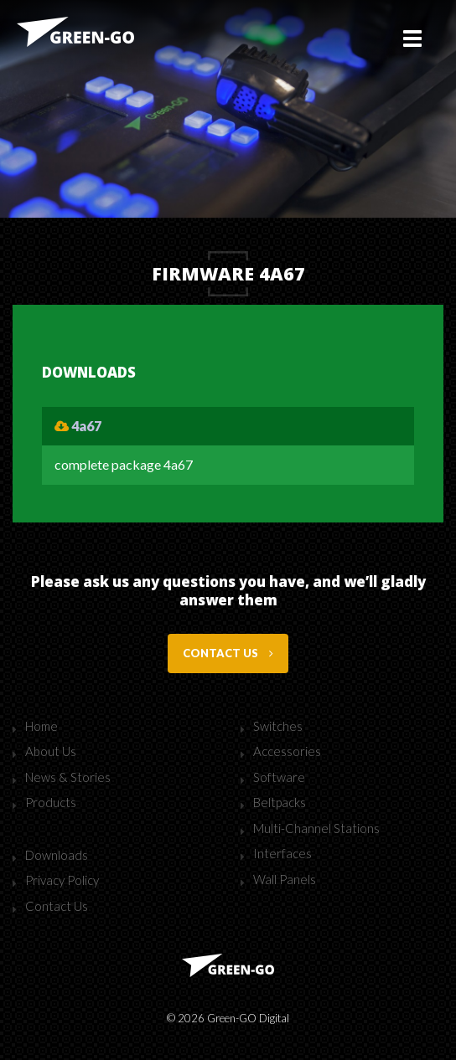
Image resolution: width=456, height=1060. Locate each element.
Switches (278, 725)
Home (41, 725)
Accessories (287, 751)
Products (50, 802)
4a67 (77, 426)
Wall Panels (284, 879)
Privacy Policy (62, 880)
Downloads (56, 854)
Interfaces (282, 853)
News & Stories (68, 777)
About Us (50, 751)
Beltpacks (279, 802)
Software (279, 777)
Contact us (228, 653)
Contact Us (56, 905)
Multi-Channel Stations (316, 828)
